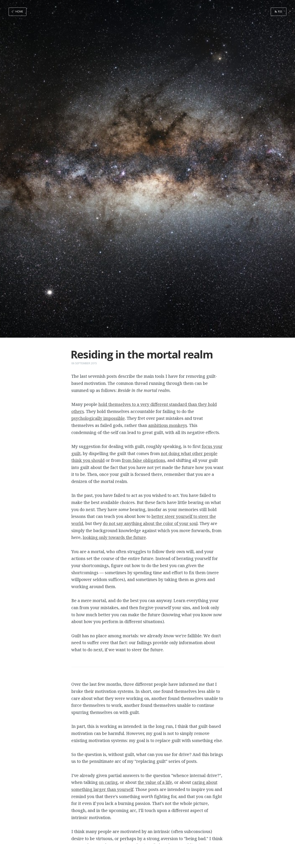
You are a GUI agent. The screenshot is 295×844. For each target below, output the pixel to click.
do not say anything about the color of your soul (150, 523)
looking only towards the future (114, 537)
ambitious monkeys (167, 425)
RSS (280, 11)
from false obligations (143, 460)
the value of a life (155, 782)
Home (19, 11)
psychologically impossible (98, 418)
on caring (108, 782)
